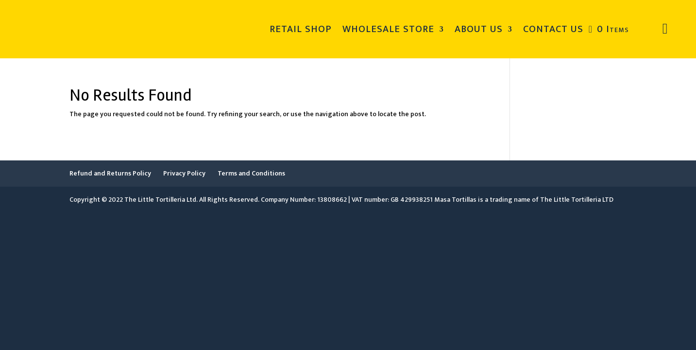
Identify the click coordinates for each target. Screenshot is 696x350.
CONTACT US (553, 29)
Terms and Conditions (251, 173)
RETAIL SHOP (301, 29)
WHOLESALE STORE (388, 29)
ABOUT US (479, 29)
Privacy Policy (184, 173)
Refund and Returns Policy (110, 173)
